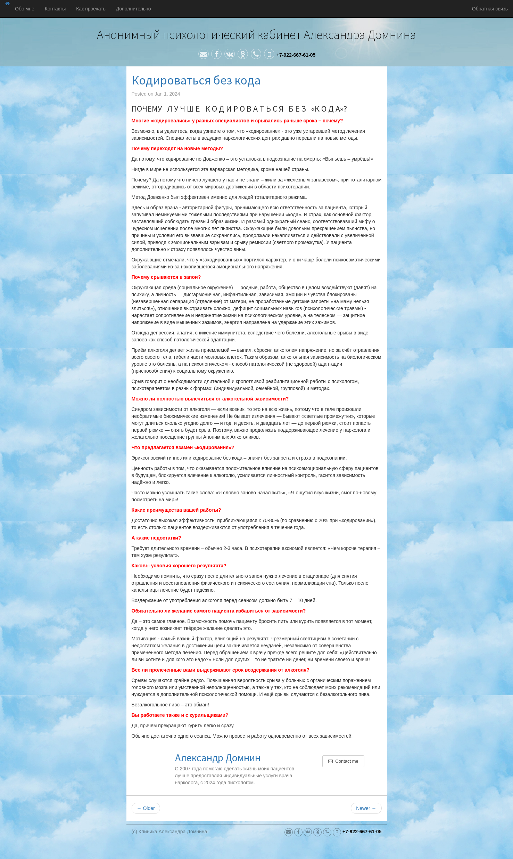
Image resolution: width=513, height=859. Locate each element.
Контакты (55, 8)
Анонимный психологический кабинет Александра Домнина (256, 34)
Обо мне (24, 8)
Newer (366, 808)
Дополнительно (133, 8)
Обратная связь (490, 8)
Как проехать (91, 8)
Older (146, 808)
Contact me (343, 761)
